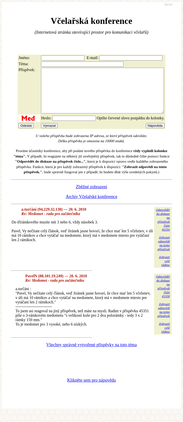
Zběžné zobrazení (91, 195)
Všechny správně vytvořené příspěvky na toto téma (91, 353)
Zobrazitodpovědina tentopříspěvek (163, 252)
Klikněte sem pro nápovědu (91, 389)
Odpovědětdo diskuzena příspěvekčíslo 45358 (163, 295)
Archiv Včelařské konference (92, 205)
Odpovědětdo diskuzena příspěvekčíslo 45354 (163, 228)
